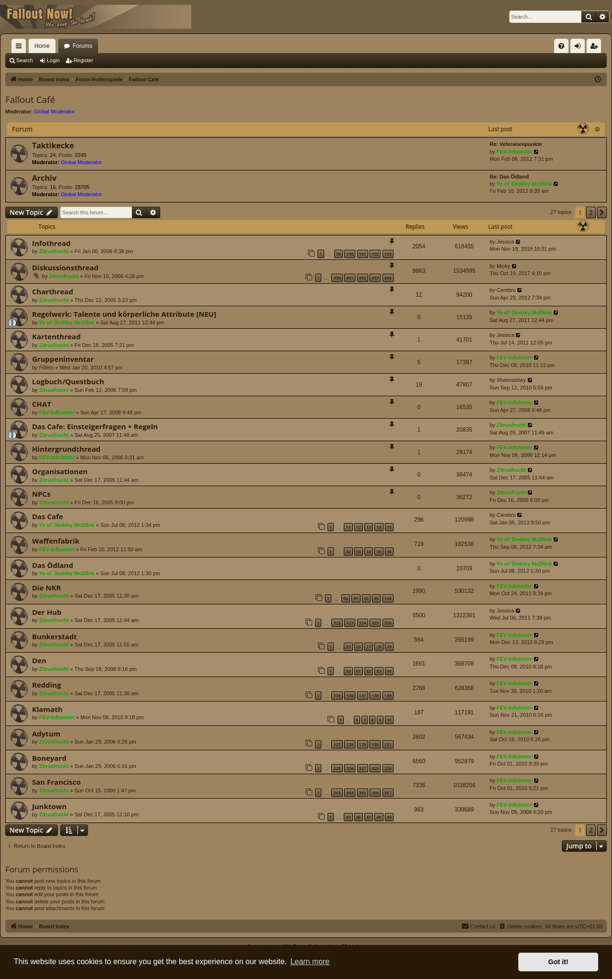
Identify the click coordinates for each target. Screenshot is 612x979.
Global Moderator (54, 111)
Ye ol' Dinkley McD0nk (524, 184)
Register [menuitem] (596, 48)
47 (368, 817)
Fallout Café (30, 99)
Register (83, 60)
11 (348, 527)
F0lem (46, 367)
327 (362, 768)
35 (378, 551)
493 (375, 278)
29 (389, 647)
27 (368, 647)
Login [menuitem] (580, 48)
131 (388, 744)
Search (24, 60)
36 (389, 551)
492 (362, 278)
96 (345, 598)
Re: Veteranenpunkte (516, 144)
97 (355, 598)
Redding (46, 685)
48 (378, 817)
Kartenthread (56, 336)
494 (388, 278)
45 (348, 817)
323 (349, 623)
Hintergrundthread (66, 449)
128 (349, 744)
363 (336, 793)
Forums (82, 46)
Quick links (20, 48)
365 (362, 793)
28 (378, 647)
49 (389, 817)
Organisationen (59, 471)
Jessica (505, 242)
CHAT (41, 404)
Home (42, 46)
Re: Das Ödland (509, 176)
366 (375, 793)
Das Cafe (47, 516)
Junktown (49, 806)
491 (349, 278)
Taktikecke (53, 145)
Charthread (52, 291)
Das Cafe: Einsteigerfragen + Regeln (95, 426)
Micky (503, 266)
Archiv (44, 178)
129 (362, 744)
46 (358, 817)
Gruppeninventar (63, 359)
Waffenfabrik (55, 540)
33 (358, 551)
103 (388, 254)
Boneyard (49, 758)
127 (336, 744)
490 (336, 278)
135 (336, 695)
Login (53, 60)
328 (375, 768)
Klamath (47, 709)
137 (362, 695)
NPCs (41, 494)
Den (39, 660)
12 (358, 527)
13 (368, 527)
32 (348, 551)
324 (362, 623)
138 (375, 695)
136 (349, 695)
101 (362, 254)
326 (388, 623)
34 (368, 551)
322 (336, 623)
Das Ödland (52, 565)
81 (358, 671)
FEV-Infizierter (514, 152)
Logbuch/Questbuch (68, 381)
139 (388, 695)
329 (388, 768)
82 (368, 671)
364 (349, 793)
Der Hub (47, 612)
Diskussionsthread (65, 267)
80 (348, 671)
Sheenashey (511, 380)
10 (389, 720)
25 (348, 647)
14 (378, 527)
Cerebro (506, 290)
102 (375, 254)
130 (375, 744)
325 (375, 623)
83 (378, 671)
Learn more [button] (309, 961)
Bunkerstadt (54, 636)
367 (388, 793)
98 (366, 598)
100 (349, 254)
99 (338, 254)
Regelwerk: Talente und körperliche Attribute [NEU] (124, 314)
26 (358, 647)
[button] (602, 212)
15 (389, 527)
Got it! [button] (558, 962)
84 (389, 671)
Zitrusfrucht (54, 251)
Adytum (46, 733)
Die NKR (46, 587)
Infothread (51, 243)
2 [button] (591, 212)
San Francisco (56, 782)
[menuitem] (561, 46)
